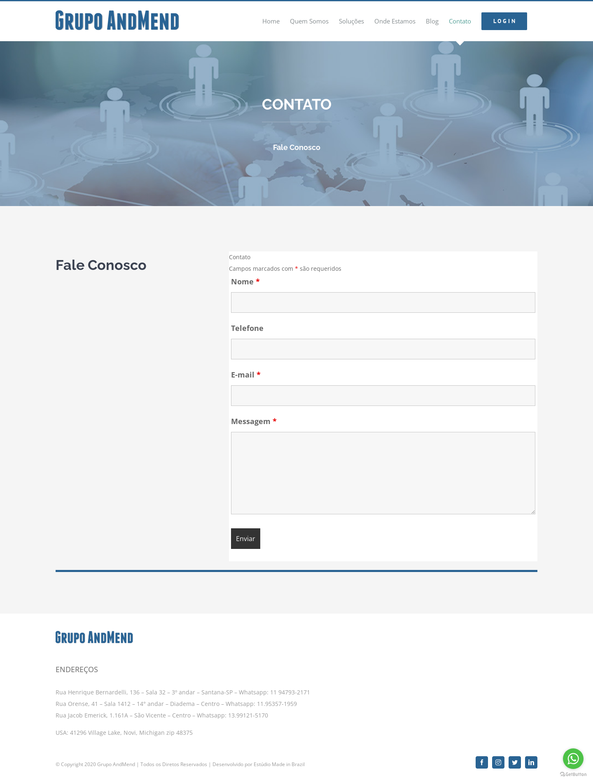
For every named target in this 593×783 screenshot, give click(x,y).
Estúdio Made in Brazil (279, 760)
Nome (245, 281)
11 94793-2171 (289, 688)
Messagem (254, 421)
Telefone (247, 328)
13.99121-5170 (248, 711)
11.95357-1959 (277, 700)
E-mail (246, 375)
